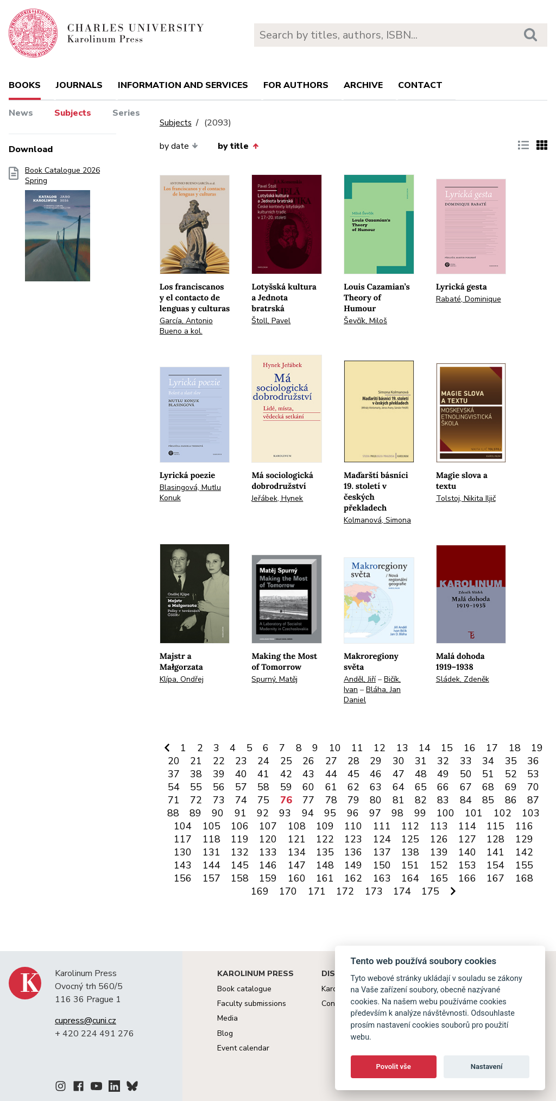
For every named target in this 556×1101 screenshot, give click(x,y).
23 (241, 760)
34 (488, 760)
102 (502, 813)
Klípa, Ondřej (182, 679)
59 (286, 787)
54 (174, 787)
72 (196, 800)
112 (410, 826)
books (25, 85)
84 (466, 800)
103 (531, 813)
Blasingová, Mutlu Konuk (190, 492)
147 (297, 865)
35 (511, 760)
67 (466, 787)
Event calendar (243, 1048)
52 (511, 774)
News (21, 113)
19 (537, 747)
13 (402, 747)
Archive (363, 85)
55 (196, 787)
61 (331, 787)
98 (397, 813)
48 (421, 774)
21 (196, 760)
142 (524, 852)
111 (382, 826)
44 (331, 774)
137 (382, 852)
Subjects (72, 113)
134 (297, 852)
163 (382, 878)
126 (439, 839)
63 (376, 787)
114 (467, 826)
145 (240, 865)
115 (495, 826)
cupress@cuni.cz (85, 1021)
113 (439, 826)
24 (263, 760)
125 (410, 839)
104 (183, 826)
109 (325, 826)
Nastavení (487, 1066)
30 (399, 760)
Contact (420, 85)
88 (173, 813)
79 (353, 800)
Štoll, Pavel (270, 321)
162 (353, 878)
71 (174, 800)
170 (288, 891)
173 (374, 891)
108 (297, 826)
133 (268, 852)
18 (515, 747)
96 (353, 813)
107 (268, 826)
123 (353, 839)
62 (353, 787)
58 (263, 787)
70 (533, 787)
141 (495, 852)
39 (219, 774)
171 (317, 891)
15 (447, 747)
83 (443, 800)
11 (357, 747)
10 (335, 747)
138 (410, 852)
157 (211, 878)
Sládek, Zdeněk (462, 679)
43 (308, 774)
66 (443, 787)
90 (218, 813)
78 (331, 800)
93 (285, 813)
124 (382, 839)
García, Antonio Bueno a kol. (186, 326)
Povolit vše (393, 1066)
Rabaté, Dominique (468, 299)
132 (240, 852)
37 (174, 774)
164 (410, 878)
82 (421, 800)
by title (238, 146)
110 (353, 826)
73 (219, 800)
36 (533, 760)
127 (467, 839)
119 (240, 839)
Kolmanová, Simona (377, 520)
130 (183, 852)
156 (183, 878)
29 (376, 760)
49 (443, 774)
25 (286, 760)
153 (467, 865)
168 (524, 878)
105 (211, 826)
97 (375, 813)
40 (241, 774)
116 (524, 826)
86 (511, 800)
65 (421, 787)
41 (263, 774)
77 (308, 800)
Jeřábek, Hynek (277, 498)
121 (297, 839)
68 (488, 787)
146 (268, 865)
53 (533, 774)
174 (402, 891)
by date (179, 146)
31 (421, 760)
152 (439, 865)
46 (376, 774)
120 (268, 839)
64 (399, 787)
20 (174, 760)
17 (492, 747)
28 (353, 760)
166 (467, 878)
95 (330, 813)
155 (524, 865)
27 (331, 760)
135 (325, 852)
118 (211, 839)
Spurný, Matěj (274, 679)
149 (353, 865)
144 (211, 865)
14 (425, 747)
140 (467, 852)
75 (263, 800)
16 (470, 747)
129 (524, 839)
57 (241, 787)
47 (399, 774)
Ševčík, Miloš (365, 321)
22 (219, 760)
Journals (79, 85)
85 (488, 800)
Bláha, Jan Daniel (372, 694)
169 (260, 891)
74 (241, 800)
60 (308, 787)
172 (345, 891)
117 (183, 839)
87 (533, 800)
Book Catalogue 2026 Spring (62, 228)
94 (308, 813)
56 (219, 787)
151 (410, 865)
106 (240, 826)
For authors (295, 85)
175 (430, 891)
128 (495, 839)
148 (325, 865)
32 (443, 760)
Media (227, 1018)
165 (439, 878)
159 (268, 878)
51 (488, 774)
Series (126, 113)
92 (263, 813)
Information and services (183, 85)
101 (474, 813)
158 (240, 878)
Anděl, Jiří (360, 679)
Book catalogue (244, 989)
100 (445, 813)
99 (420, 813)
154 (495, 865)
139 (439, 852)
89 (195, 813)
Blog (225, 1033)
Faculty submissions (251, 1003)
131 (211, 852)
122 (325, 839)
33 (466, 760)
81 (399, 800)
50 (466, 774)
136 (353, 852)
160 (297, 878)
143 (183, 865)
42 (286, 774)
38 (196, 774)
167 (495, 878)
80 (376, 800)
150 (382, 865)
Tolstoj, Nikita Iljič (466, 498)
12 (380, 747)
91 (241, 813)
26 (308, 760)
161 (325, 878)
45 (353, 774)
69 (511, 787)
